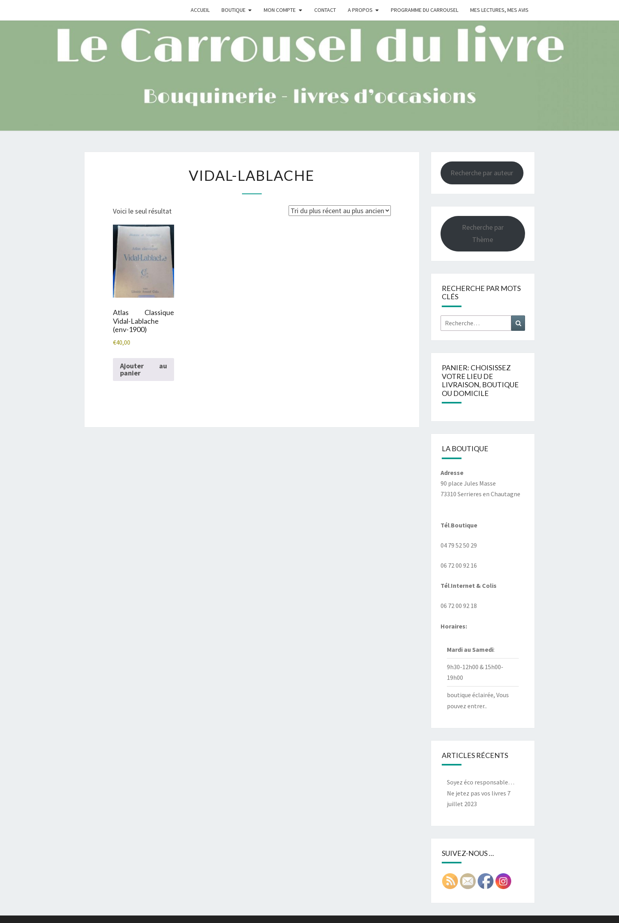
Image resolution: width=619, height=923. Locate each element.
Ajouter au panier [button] (143, 369)
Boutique (233, 9)
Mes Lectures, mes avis (499, 9)
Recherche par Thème (483, 233)
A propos (360, 9)
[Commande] (340, 210)
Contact (325, 9)
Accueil (200, 9)
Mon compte (280, 9)
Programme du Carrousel (424, 9)
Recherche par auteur (481, 172)
